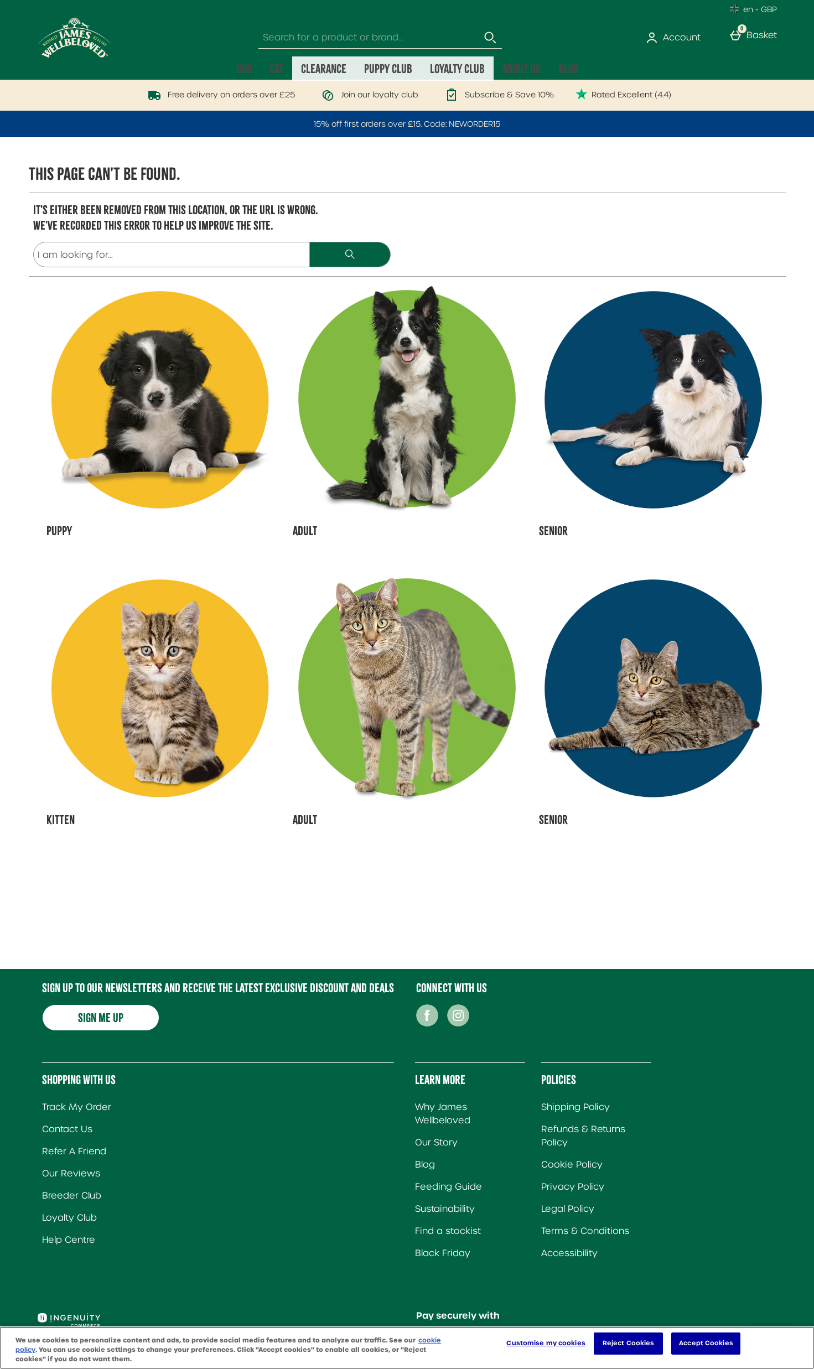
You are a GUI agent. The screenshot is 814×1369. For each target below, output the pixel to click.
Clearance (323, 68)
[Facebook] (427, 1024)
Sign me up (100, 1017)
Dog (244, 68)
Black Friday (442, 1253)
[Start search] (491, 38)
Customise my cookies (545, 1343)
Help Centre (68, 1240)
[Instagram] (458, 1024)
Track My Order (76, 1107)
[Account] (675, 37)
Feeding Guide (448, 1186)
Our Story (436, 1142)
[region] (407, 1347)
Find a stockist (448, 1231)
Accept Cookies (706, 1343)
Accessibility (569, 1253)
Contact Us (67, 1129)
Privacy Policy (572, 1186)
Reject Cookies (629, 1343)
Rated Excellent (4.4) (623, 95)
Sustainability (445, 1209)
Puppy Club (388, 68)
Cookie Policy (572, 1164)
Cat (276, 68)
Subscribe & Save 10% (497, 95)
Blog (568, 68)
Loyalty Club (457, 68)
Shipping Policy (575, 1107)
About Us (521, 68)
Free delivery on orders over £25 (219, 95)
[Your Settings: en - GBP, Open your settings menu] (753, 9)
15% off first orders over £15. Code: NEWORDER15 (407, 124)
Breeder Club (71, 1195)
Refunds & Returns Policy (583, 1135)
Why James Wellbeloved (442, 1113)
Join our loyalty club (367, 95)
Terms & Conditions (585, 1231)
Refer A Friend (74, 1151)
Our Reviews (71, 1173)
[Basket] (755, 37)
